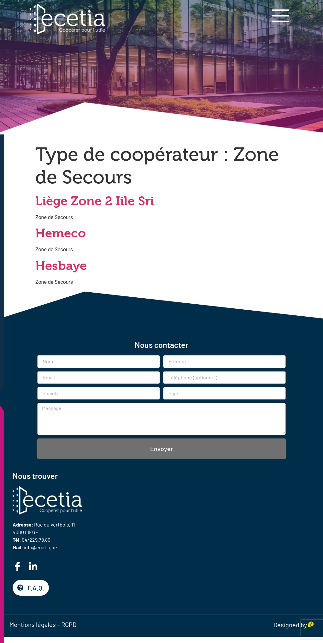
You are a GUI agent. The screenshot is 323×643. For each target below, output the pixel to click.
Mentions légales (32, 624)
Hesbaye (61, 266)
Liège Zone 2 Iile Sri (94, 201)
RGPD (68, 624)
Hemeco (60, 233)
